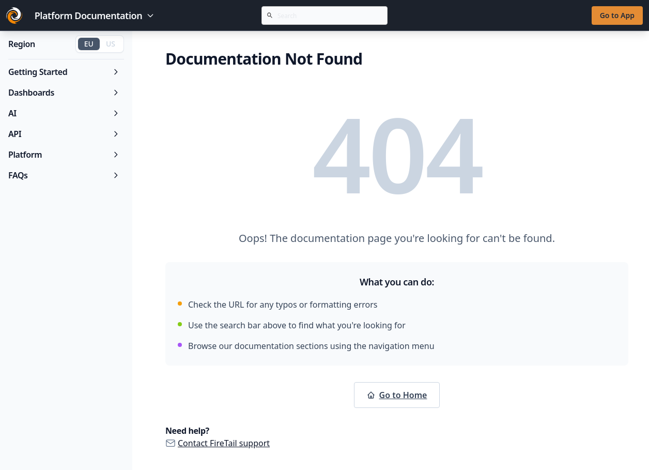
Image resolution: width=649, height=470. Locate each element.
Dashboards (64, 92)
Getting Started (64, 72)
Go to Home (397, 395)
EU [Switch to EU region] (89, 44)
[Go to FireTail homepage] (14, 15)
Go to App (617, 15)
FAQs (64, 175)
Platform (64, 154)
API (64, 134)
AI (64, 113)
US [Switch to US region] (110, 44)
